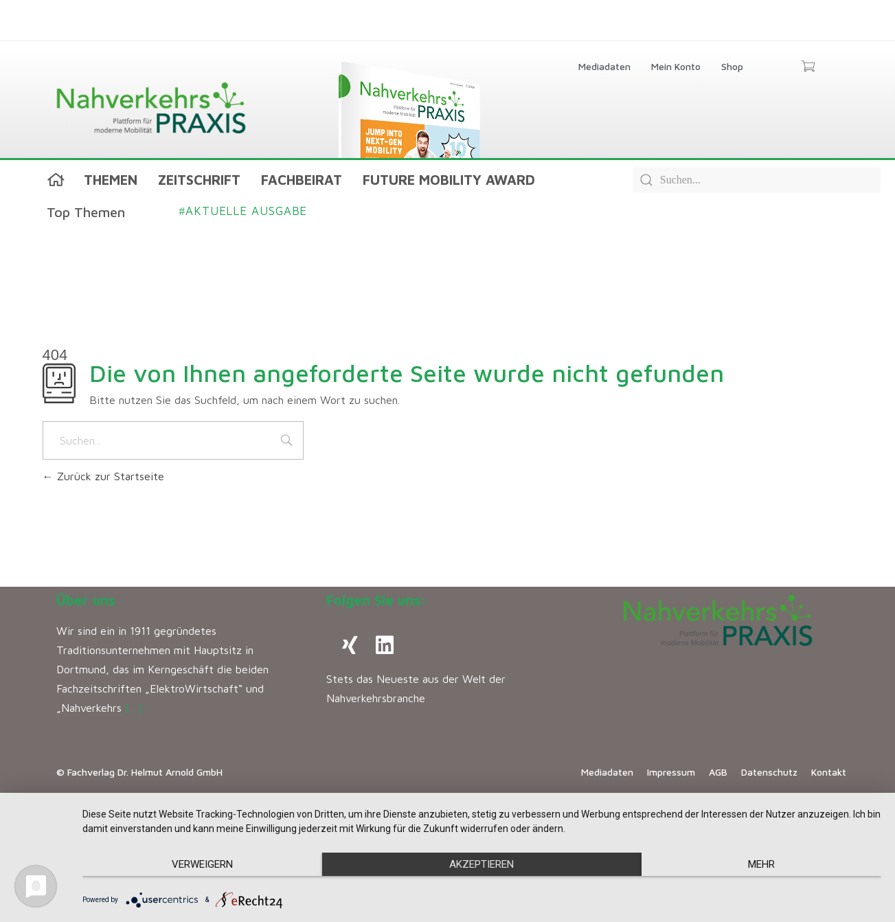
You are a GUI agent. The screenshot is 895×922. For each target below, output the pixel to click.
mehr (761, 864)
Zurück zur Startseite (103, 476)
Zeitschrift (199, 180)
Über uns (85, 600)
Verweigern (202, 864)
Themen (110, 180)
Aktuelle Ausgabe (243, 211)
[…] (133, 707)
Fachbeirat (301, 180)
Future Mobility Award (449, 180)
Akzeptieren (481, 864)
